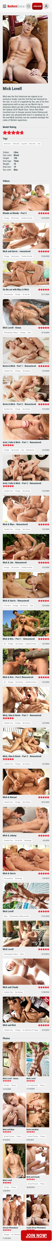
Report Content (31, 1104)
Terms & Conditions (32, 1107)
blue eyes (32, 144)
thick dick (16, 144)
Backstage (27, 580)
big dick (24, 144)
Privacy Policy (17, 1107)
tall (39, 144)
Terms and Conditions (13, 1078)
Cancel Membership (12, 1074)
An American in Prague (30, 692)
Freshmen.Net (39, 1066)
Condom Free (8, 345)
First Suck (7, 449)
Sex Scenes (15, 218)
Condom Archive (26, 218)
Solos (29, 333)
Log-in (4, 1066)
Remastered (30, 372)
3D (5, 462)
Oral (22, 372)
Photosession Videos (11, 333)
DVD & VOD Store (41, 1074)
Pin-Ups (6, 747)
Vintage (6, 218)
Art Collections (33, 747)
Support (5, 1070)
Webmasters (39, 1070)
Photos (13, 747)
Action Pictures (9, 798)
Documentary (8, 294)
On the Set (26, 294)
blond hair (7, 144)
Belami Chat (39, 1078)
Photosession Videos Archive (19, 656)
